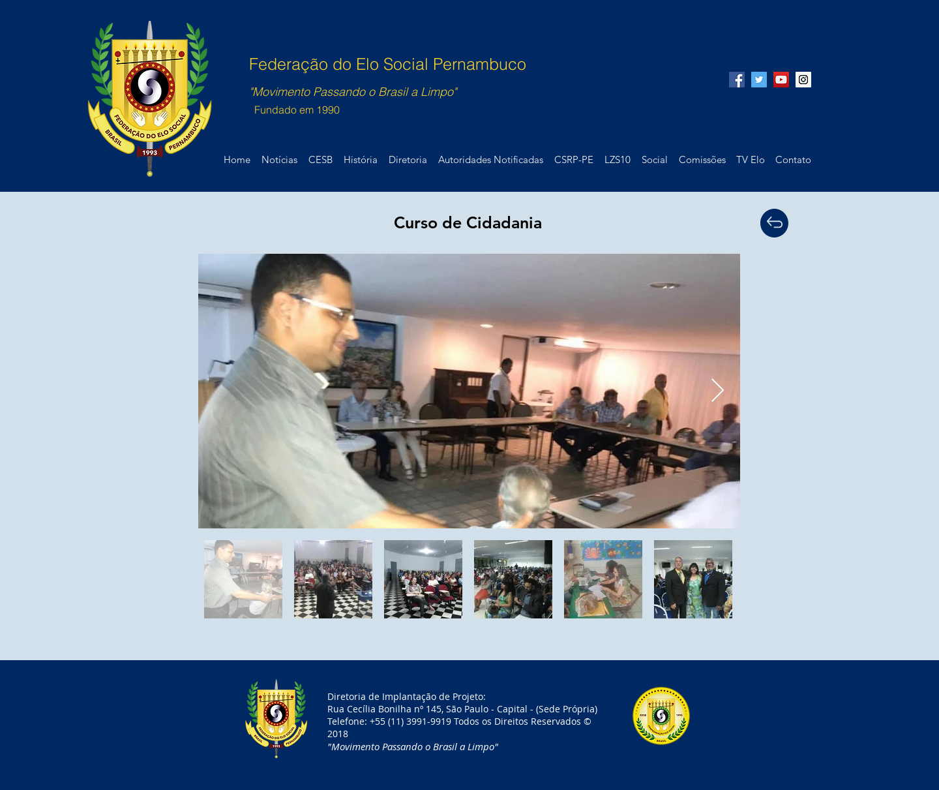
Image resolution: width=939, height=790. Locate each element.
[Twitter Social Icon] (759, 79)
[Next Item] (717, 391)
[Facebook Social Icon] (737, 79)
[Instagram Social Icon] (803, 79)
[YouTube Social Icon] (781, 79)
